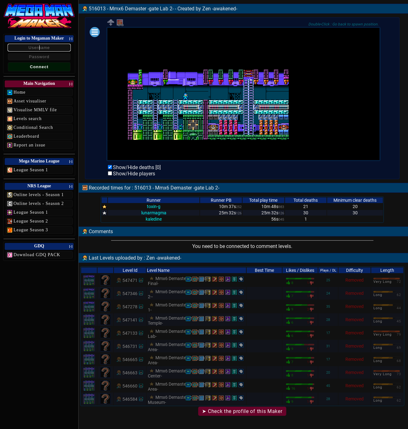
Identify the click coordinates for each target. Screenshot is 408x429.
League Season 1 (31, 170)
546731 (129, 346)
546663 (129, 372)
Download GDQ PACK (37, 254)
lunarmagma (153, 212)
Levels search (28, 118)
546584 (129, 399)
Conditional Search (33, 127)
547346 (129, 293)
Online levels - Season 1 (39, 194)
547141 (129, 319)
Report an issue (29, 145)
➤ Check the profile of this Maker (242, 411)
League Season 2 (31, 221)
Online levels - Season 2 (39, 203)
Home (19, 92)
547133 (129, 333)
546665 (129, 359)
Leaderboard (26, 136)
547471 (129, 280)
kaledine (154, 219)
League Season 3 (31, 230)
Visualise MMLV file (35, 109)
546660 (129, 385)
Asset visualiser (30, 101)
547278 (129, 306)
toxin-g (153, 206)
